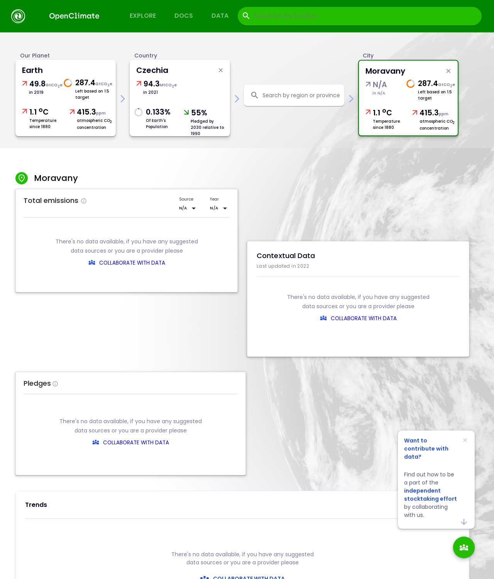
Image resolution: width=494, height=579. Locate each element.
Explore (143, 15)
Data (219, 15)
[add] (464, 547)
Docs (183, 15)
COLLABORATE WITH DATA (132, 263)
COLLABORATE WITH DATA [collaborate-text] (248, 442)
